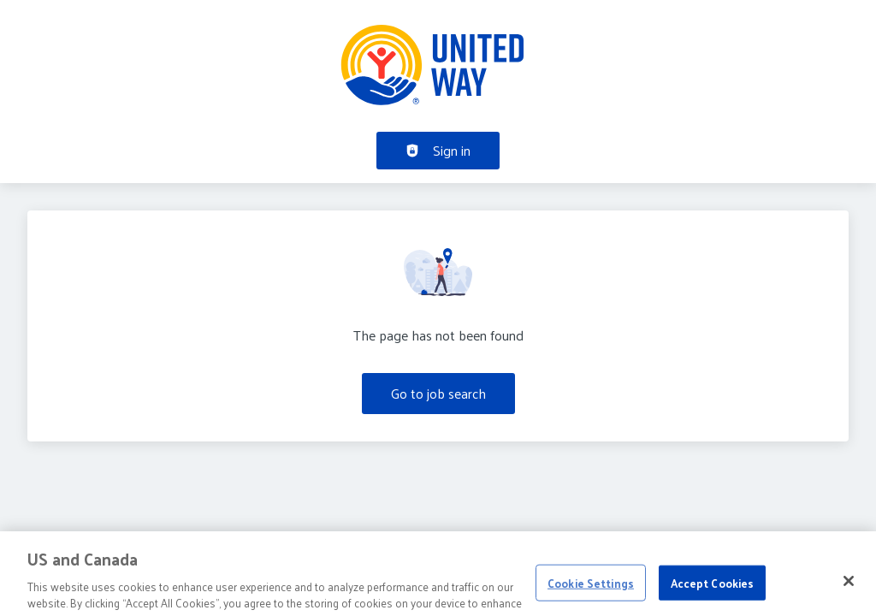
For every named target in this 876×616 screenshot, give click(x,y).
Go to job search (438, 393)
